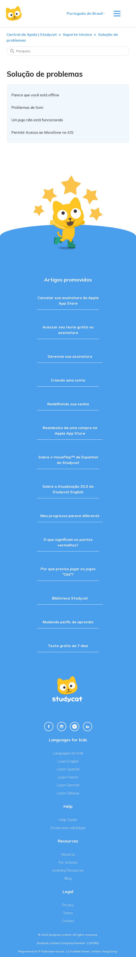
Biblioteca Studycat (70, 598)
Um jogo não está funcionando (37, 120)
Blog (68, 878)
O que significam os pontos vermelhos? (68, 542)
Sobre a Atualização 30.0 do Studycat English (68, 489)
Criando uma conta (68, 380)
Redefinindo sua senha (68, 404)
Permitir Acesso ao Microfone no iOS (42, 132)
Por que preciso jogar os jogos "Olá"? (68, 571)
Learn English (68, 761)
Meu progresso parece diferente (70, 515)
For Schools (68, 862)
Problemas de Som (27, 107)
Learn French (68, 777)
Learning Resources (68, 870)
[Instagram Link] (61, 726)
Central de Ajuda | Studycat (32, 34)
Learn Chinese (68, 793)
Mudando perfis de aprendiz (68, 622)
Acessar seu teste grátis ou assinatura (68, 330)
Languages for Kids (68, 753)
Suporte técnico (77, 34)
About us (68, 854)
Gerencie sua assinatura (70, 356)
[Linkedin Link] (87, 726)
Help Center (68, 820)
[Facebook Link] (48, 726)
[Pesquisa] (68, 51)
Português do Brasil (86, 13)
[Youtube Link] (74, 726)
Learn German (68, 785)
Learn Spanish (68, 769)
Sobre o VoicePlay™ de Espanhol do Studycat (68, 460)
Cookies (68, 921)
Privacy (68, 905)
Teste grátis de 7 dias (68, 645)
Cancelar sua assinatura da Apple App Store (68, 300)
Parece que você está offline (35, 95)
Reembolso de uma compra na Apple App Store (70, 430)
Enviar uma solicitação (68, 828)
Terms (68, 913)
